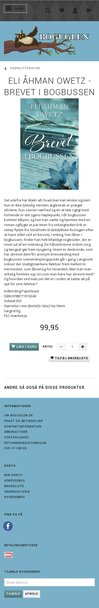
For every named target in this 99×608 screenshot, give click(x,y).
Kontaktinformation (22, 427)
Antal (48, 346)
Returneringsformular (25, 443)
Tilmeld (13, 594)
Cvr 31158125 (15, 448)
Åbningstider (16, 432)
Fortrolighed (16, 437)
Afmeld (31, 594)
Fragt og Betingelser (23, 421)
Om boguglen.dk (18, 415)
